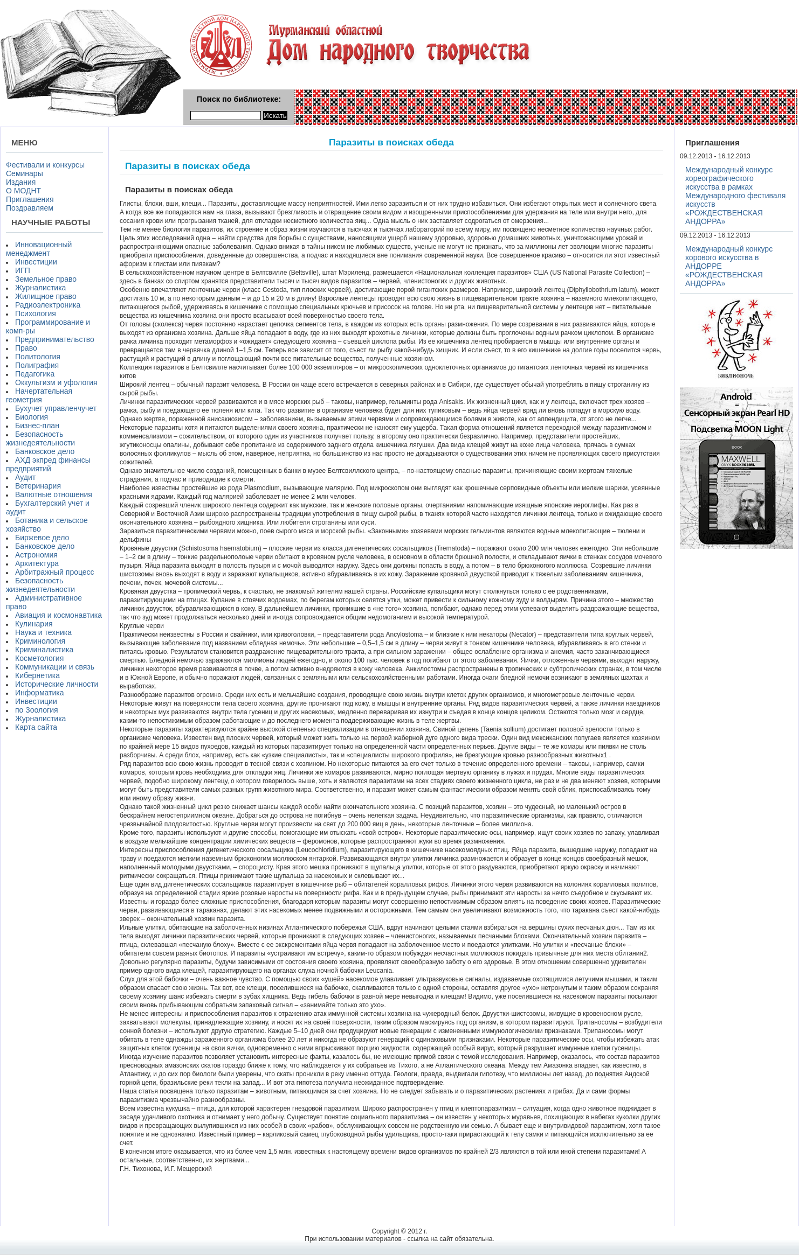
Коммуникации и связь (54, 667)
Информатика (39, 692)
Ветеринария (38, 486)
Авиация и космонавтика (58, 615)
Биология (31, 417)
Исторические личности (56, 684)
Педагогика (34, 373)
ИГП (22, 270)
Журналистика (40, 287)
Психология (35, 313)
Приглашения (30, 199)
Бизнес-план (37, 425)
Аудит (25, 477)
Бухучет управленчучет (56, 408)
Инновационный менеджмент (39, 248)
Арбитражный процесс (54, 572)
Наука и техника (43, 632)
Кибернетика (37, 675)
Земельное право (46, 279)
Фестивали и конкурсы (45, 165)
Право (26, 348)
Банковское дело (44, 451)
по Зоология (36, 710)
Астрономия (36, 554)
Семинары (24, 173)
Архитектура (37, 563)
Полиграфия (37, 365)
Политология (37, 356)
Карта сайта (36, 727)
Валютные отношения (53, 494)
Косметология (39, 658)
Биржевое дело (42, 537)
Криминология (40, 641)
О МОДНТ (23, 190)
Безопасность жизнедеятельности (40, 438)
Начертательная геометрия (39, 395)
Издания (21, 182)
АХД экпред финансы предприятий (48, 464)
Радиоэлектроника (47, 305)
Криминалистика (44, 649)
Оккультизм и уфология (56, 382)
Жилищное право (46, 296)
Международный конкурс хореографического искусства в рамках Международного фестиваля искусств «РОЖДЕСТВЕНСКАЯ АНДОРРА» (735, 195)
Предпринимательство (54, 339)
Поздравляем (29, 208)
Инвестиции (36, 261)
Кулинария (34, 623)
